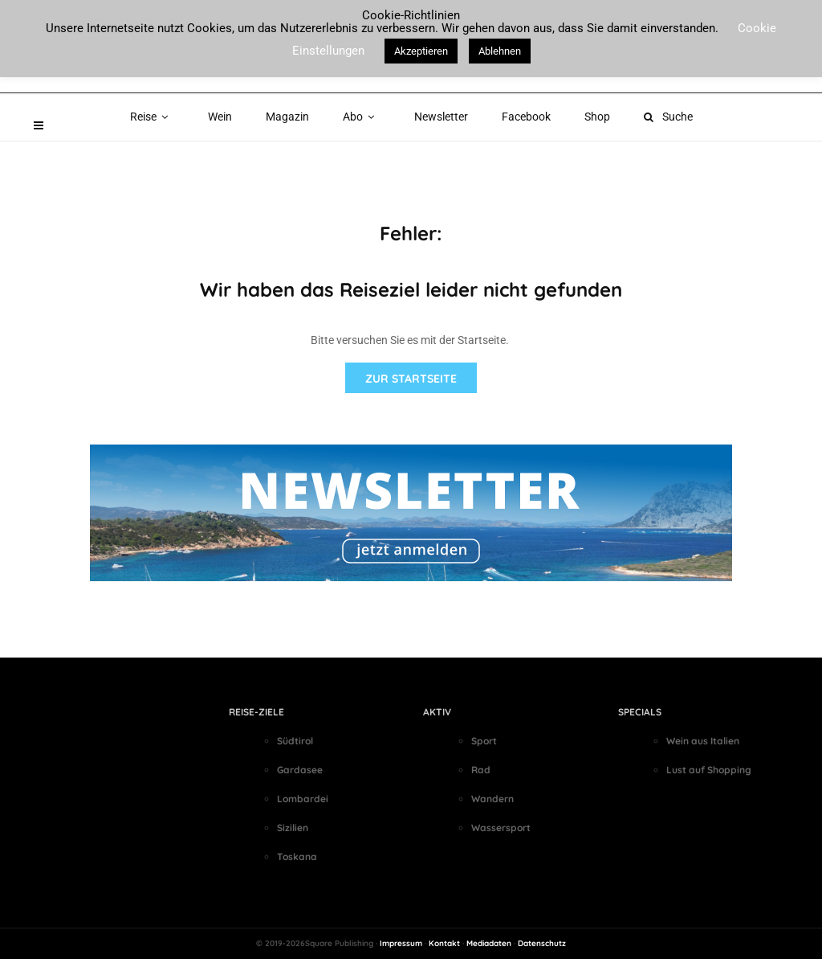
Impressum (401, 943)
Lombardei (302, 799)
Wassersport (501, 828)
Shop (597, 116)
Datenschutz (542, 943)
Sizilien (292, 828)
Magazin (287, 116)
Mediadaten (488, 943)
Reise (152, 116)
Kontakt (444, 943)
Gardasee (300, 770)
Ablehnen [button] (499, 51)
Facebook (526, 116)
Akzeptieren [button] (421, 51)
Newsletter (441, 116)
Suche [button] (668, 116)
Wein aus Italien (702, 741)
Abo (361, 116)
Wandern (492, 799)
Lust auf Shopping (708, 770)
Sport (484, 741)
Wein (220, 116)
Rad (480, 770)
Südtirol (295, 741)
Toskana (297, 856)
